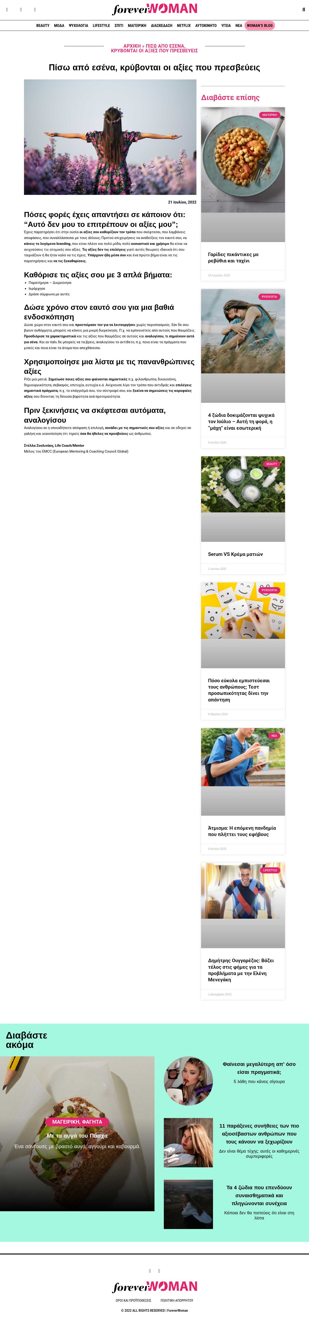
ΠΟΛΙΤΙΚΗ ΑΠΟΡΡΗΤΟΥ (177, 1301)
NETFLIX (184, 25)
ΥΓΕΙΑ (226, 25)
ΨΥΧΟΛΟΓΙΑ (78, 25)
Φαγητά (92, 1126)
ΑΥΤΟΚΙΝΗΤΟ (205, 25)
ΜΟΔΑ (59, 25)
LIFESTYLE (101, 25)
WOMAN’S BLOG (260, 25)
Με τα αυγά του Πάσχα (77, 1140)
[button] (304, 9)
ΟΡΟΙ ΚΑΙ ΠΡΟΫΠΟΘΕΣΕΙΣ (133, 1301)
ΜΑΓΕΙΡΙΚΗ (137, 25)
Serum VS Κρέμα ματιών (235, 554)
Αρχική (132, 46)
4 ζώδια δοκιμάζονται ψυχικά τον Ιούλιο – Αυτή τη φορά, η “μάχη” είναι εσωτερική (241, 421)
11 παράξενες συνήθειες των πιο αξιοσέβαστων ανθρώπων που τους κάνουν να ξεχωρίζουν (259, 1128)
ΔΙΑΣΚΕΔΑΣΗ (161, 25)
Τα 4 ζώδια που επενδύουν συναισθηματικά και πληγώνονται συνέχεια (259, 1190)
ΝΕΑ (239, 25)
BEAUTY (42, 25)
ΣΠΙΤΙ (119, 25)
